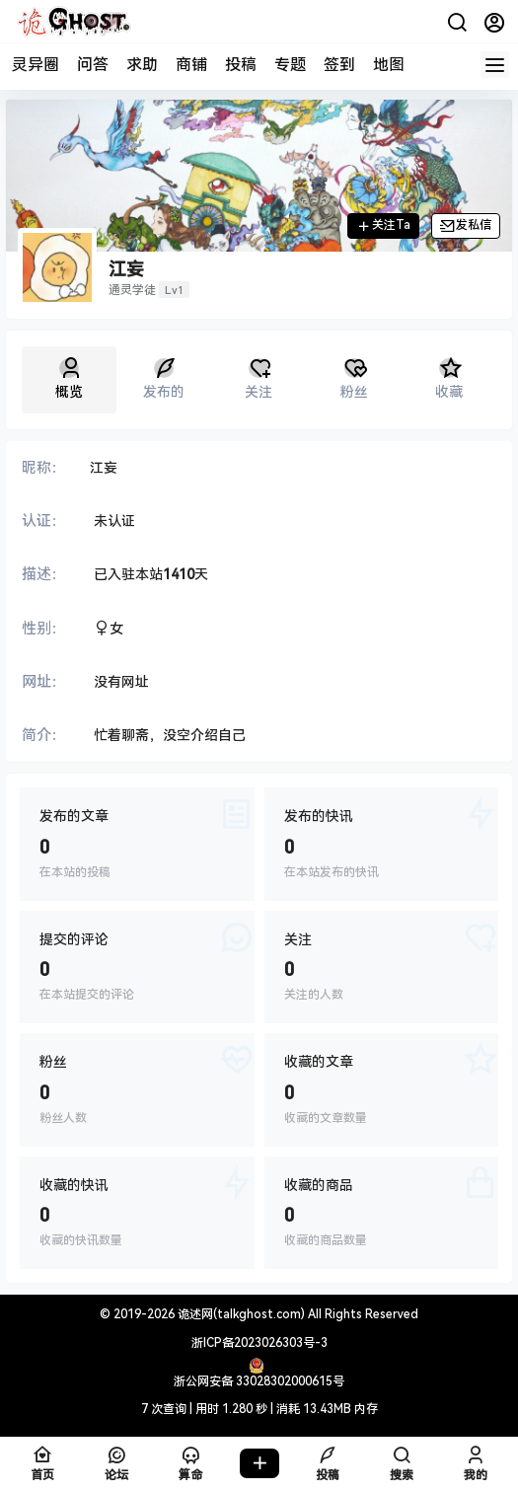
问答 (93, 64)
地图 (389, 64)
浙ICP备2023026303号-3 (259, 1343)
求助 (142, 64)
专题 (290, 64)
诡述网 (194, 1314)
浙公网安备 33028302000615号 (259, 1381)
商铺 (191, 64)
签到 (339, 64)
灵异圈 (35, 64)
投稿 (241, 64)
